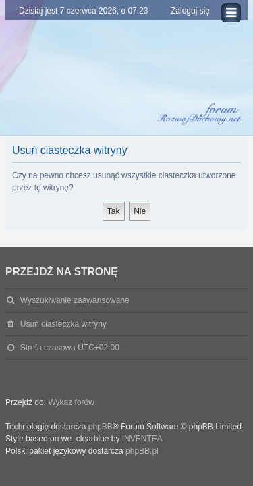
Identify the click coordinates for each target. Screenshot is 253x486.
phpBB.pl (142, 451)
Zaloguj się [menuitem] (190, 11)
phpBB (100, 426)
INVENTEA (142, 438)
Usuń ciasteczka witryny (63, 324)
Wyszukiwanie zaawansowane (75, 300)
